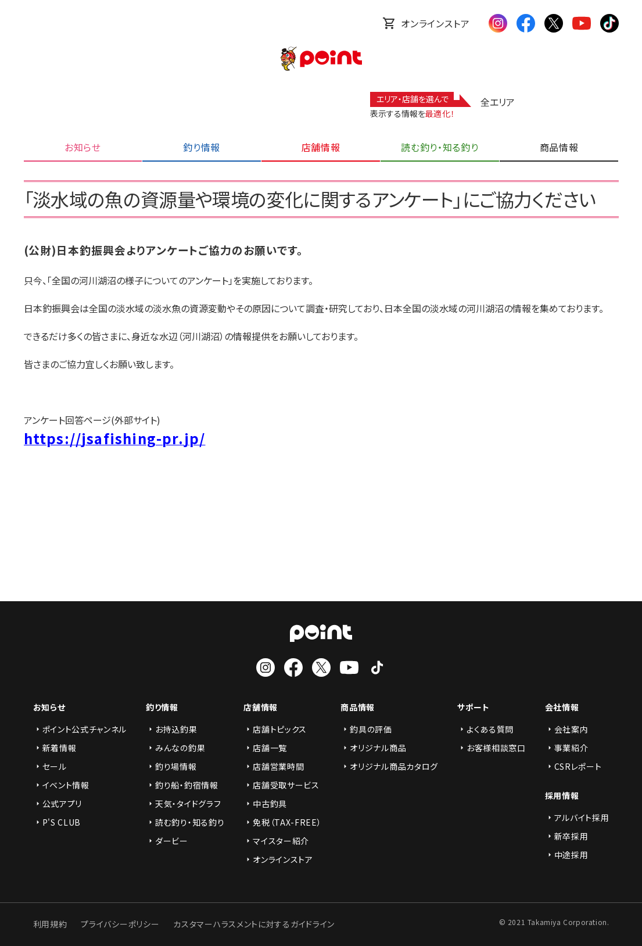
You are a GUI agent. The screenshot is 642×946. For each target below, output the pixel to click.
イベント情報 (61, 785)
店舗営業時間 (273, 766)
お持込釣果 (172, 729)
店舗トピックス (275, 729)
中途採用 (567, 855)
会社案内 (567, 729)
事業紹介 (567, 748)
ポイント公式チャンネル (80, 729)
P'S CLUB (57, 822)
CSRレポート (573, 766)
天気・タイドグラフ (183, 803)
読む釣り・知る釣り (185, 822)
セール (50, 766)
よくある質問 (485, 729)
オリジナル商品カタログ (389, 766)
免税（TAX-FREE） (282, 822)
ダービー (167, 841)
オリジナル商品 (373, 748)
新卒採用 (567, 836)
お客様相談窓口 (491, 748)
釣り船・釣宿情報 (182, 785)
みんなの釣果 (175, 748)
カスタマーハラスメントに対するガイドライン (254, 924)
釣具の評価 (366, 729)
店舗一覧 (265, 748)
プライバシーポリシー (120, 924)
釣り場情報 (171, 766)
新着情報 (55, 748)
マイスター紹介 (276, 841)
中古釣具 (265, 803)
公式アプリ (58, 803)
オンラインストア (425, 23)
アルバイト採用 (577, 817)
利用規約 (50, 924)
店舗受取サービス (281, 785)
